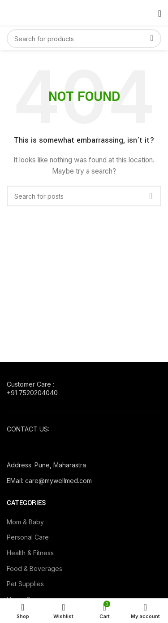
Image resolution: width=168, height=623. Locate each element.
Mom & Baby (25, 522)
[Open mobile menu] (160, 13)
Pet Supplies (25, 584)
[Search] (84, 38)
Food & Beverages (34, 568)
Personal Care (28, 537)
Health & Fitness (30, 553)
